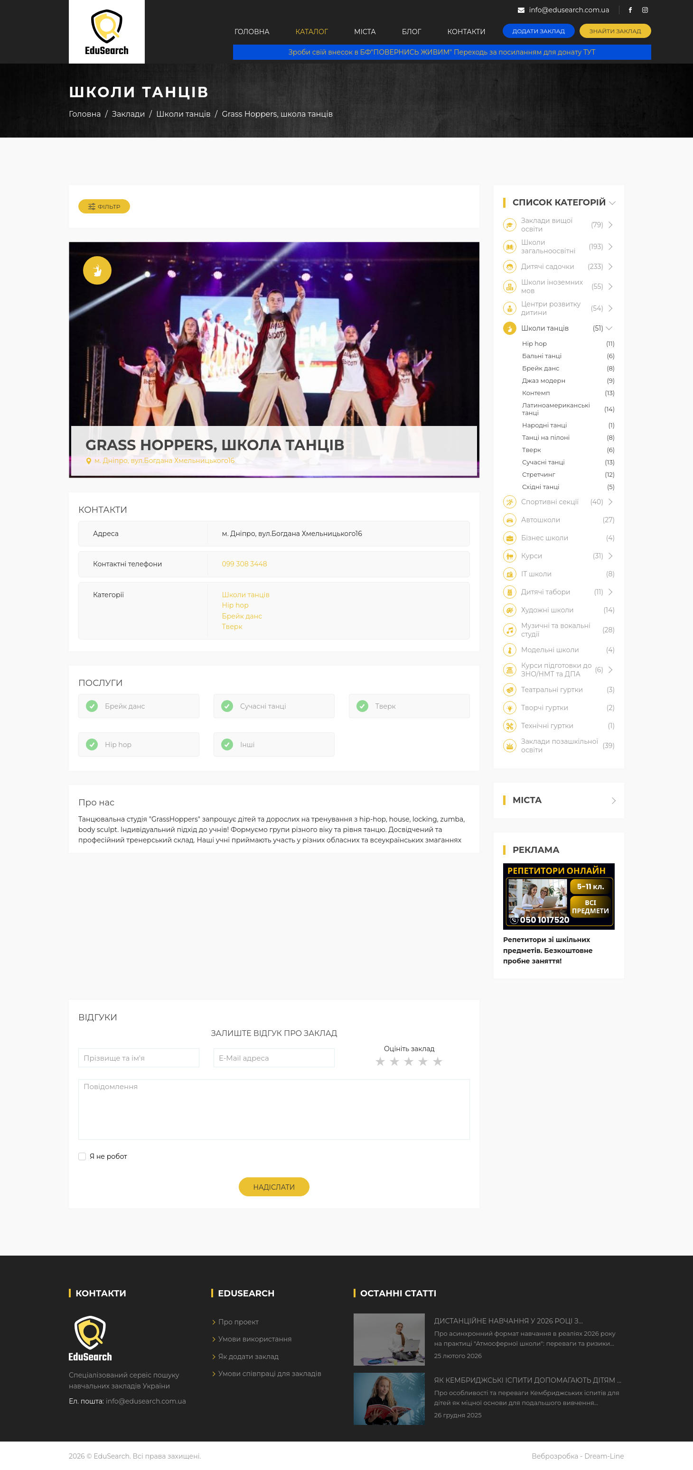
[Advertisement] (274, 933)
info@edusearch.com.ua (146, 1401)
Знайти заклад (615, 31)
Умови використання (255, 1339)
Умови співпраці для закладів (269, 1373)
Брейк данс (242, 616)
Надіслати (274, 1187)
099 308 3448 (244, 564)
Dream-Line (604, 1456)
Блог (411, 32)
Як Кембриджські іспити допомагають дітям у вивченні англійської (528, 1381)
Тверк (232, 626)
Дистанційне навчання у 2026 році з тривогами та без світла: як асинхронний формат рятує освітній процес (518, 1321)
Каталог (312, 32)
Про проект (238, 1322)
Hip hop (235, 605)
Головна (252, 32)
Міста (365, 32)
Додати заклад (539, 31)
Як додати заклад (248, 1356)
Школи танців (246, 595)
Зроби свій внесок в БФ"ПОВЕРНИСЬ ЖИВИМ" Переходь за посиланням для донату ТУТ (442, 52)
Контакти (467, 32)
